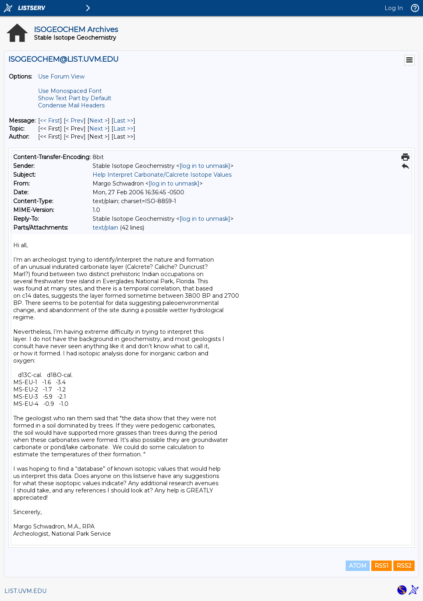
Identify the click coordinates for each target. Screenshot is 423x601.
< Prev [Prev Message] (75, 120)
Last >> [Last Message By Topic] (123, 128)
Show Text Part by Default (74, 98)
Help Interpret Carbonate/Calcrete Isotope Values (162, 174)
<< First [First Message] (50, 120)
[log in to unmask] (204, 165)
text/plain (105, 227)
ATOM (358, 565)
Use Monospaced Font (70, 91)
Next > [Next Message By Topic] (98, 128)
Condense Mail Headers (71, 105)
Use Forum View (61, 76)
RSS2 (404, 565)
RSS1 (382, 565)
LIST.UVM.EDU (25, 591)
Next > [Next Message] (98, 120)
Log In (394, 8)
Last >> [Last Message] (123, 120)
